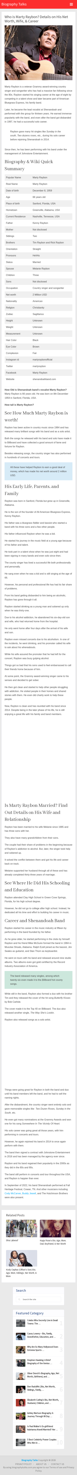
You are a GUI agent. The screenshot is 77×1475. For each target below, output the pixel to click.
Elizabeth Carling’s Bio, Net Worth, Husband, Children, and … (43, 1401)
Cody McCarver (13, 1193)
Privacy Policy (23, 1464)
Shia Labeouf (12, 1240)
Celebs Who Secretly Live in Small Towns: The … (42, 1322)
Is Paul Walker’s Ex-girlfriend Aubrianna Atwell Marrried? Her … (42, 1428)
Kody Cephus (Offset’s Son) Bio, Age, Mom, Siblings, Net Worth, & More (21, 1273)
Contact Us (57, 1464)
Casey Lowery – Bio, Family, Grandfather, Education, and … (41, 1335)
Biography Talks (14, 4)
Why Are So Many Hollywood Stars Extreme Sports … (42, 1348)
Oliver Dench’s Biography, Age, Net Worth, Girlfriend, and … (43, 1375)
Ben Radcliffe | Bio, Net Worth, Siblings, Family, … (41, 1388)
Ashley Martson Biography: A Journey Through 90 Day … (40, 1415)
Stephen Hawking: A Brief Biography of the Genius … (39, 1362)
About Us (41, 1464)
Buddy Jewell (29, 1193)
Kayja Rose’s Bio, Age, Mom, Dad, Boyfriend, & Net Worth (53, 1242)
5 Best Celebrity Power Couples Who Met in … (41, 1441)
